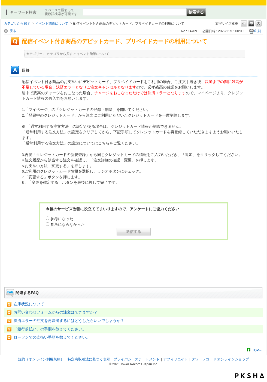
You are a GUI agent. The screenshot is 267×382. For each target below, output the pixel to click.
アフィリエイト (175, 359)
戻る (13, 31)
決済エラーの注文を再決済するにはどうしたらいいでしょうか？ (69, 321)
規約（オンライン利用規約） (41, 359)
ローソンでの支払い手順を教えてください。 (52, 337)
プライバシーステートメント (137, 359)
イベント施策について (51, 23)
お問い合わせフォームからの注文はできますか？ (56, 312)
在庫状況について (29, 304)
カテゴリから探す (17, 23)
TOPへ (257, 350)
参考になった (61, 219)
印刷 (257, 31)
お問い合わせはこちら (133, 272)
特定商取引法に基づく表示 (89, 359)
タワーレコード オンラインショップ (220, 359)
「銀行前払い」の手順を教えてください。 (50, 329)
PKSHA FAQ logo (249, 375)
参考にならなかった (67, 224)
